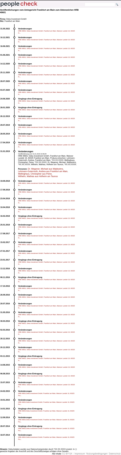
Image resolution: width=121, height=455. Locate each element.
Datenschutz (115, 454)
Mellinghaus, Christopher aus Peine (35, 174)
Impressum (80, 454)
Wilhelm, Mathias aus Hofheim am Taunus (38, 176)
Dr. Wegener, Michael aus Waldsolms (45, 169)
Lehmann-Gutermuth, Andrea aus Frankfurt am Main (42, 171)
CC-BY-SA (67, 454)
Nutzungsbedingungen (97, 454)
